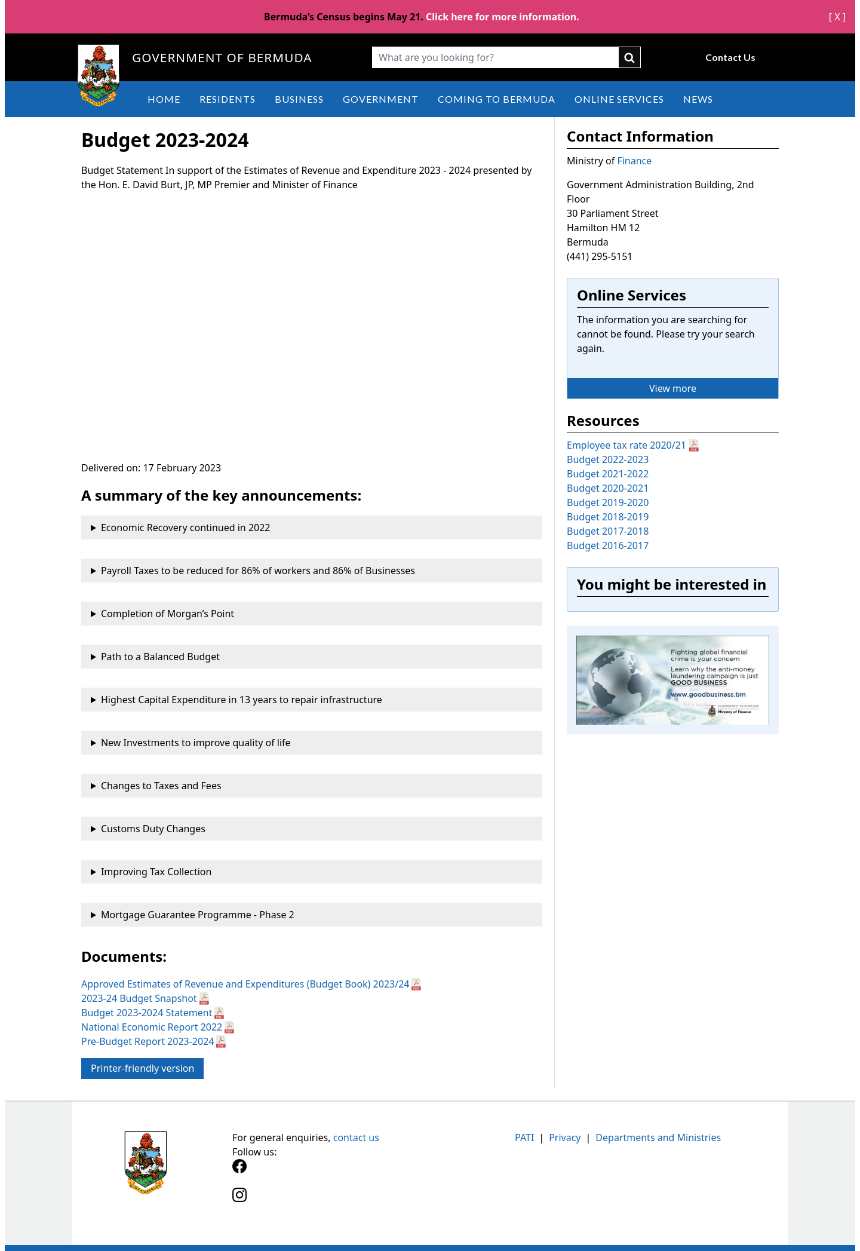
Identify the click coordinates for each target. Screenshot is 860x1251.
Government (381, 99)
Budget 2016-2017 (608, 545)
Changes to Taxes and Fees (161, 785)
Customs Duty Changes (153, 828)
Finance (634, 160)
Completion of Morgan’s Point (167, 613)
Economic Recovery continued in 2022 (186, 527)
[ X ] (837, 16)
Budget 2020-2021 (608, 488)
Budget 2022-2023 (608, 459)
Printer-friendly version (142, 1068)
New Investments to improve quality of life (196, 742)
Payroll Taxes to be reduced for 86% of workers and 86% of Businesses (258, 570)
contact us (356, 1137)
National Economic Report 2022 (151, 1027)
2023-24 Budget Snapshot (139, 998)
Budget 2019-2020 (608, 502)
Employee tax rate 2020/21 (626, 445)
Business (299, 99)
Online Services (619, 99)
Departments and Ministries (658, 1137)
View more (672, 388)
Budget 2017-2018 (608, 531)
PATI (524, 1137)
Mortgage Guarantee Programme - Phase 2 (197, 914)
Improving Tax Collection (156, 871)
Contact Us (730, 57)
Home (164, 99)
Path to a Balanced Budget (160, 656)
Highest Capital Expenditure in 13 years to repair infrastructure (241, 699)
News (698, 99)
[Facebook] (331, 1173)
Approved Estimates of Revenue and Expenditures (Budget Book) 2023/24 (245, 984)
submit (630, 57)
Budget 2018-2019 (608, 516)
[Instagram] (331, 1202)
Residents (227, 99)
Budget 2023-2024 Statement (146, 1012)
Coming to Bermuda (496, 99)
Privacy (564, 1137)
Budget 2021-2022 (608, 473)
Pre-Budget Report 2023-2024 (147, 1041)
